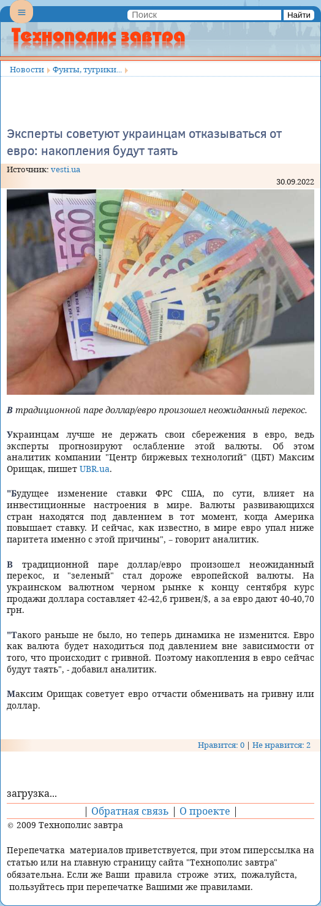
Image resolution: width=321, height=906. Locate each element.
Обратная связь (130, 811)
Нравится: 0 (221, 744)
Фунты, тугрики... (87, 69)
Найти (299, 15)
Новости (27, 69)
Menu (21, 22)
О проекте (204, 811)
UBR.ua (95, 468)
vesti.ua (65, 169)
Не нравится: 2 (281, 744)
